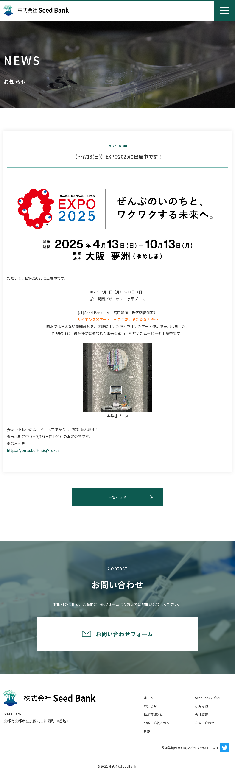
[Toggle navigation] (224, 10)
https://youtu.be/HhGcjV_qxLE (33, 450)
